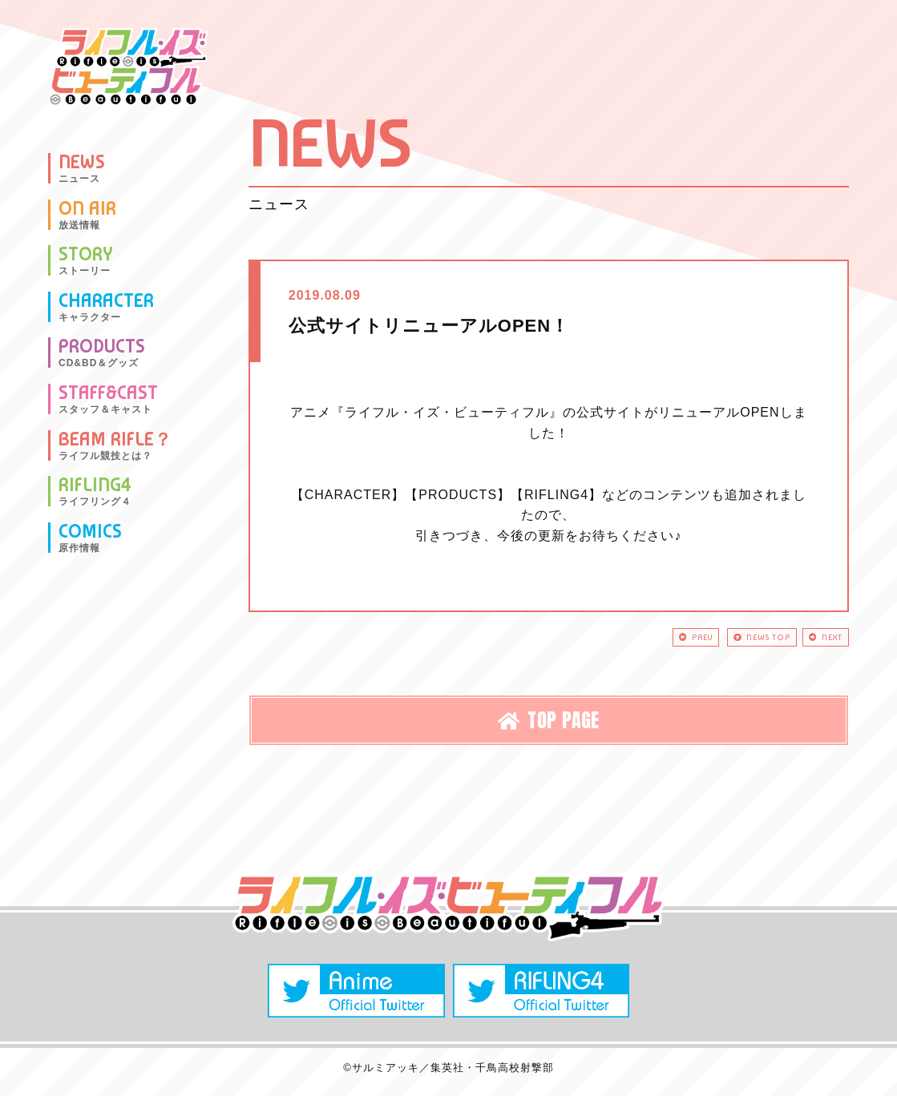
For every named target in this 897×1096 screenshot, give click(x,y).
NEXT (817, 639)
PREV (647, 639)
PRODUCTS (102, 352)
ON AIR (87, 214)
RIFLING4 (95, 491)
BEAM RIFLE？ (115, 445)
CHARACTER (106, 307)
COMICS (90, 537)
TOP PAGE (548, 726)
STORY (86, 260)
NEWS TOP (733, 639)
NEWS (82, 168)
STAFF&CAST (108, 399)
